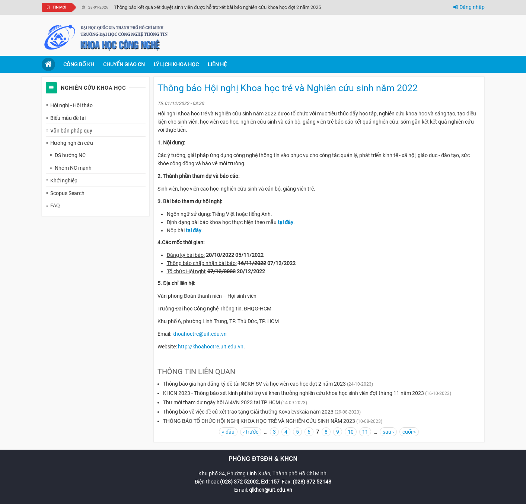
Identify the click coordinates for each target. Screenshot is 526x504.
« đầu (228, 432)
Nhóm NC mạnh (73, 168)
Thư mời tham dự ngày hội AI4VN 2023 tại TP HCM (221, 402)
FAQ (55, 205)
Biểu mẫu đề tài (68, 118)
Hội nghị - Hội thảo (71, 105)
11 (365, 432)
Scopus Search (67, 193)
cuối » (409, 432)
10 (351, 432)
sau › (388, 432)
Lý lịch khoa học (176, 64)
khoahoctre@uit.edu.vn (199, 334)
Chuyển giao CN (124, 64)
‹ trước (250, 432)
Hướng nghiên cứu (71, 143)
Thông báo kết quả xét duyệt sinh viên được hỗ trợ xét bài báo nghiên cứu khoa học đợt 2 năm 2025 (217, 7)
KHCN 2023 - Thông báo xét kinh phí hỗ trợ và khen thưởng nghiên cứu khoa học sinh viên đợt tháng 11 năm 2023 (293, 393)
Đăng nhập (469, 7)
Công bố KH (78, 64)
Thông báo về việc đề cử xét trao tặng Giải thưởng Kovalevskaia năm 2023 (248, 412)
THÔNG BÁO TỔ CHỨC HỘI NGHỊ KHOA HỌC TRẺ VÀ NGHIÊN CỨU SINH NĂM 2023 (259, 421)
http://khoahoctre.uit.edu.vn (210, 347)
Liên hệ (217, 64)
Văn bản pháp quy (71, 131)
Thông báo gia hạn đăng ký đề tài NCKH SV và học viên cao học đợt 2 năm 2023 (254, 384)
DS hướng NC (70, 155)
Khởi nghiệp (63, 181)
